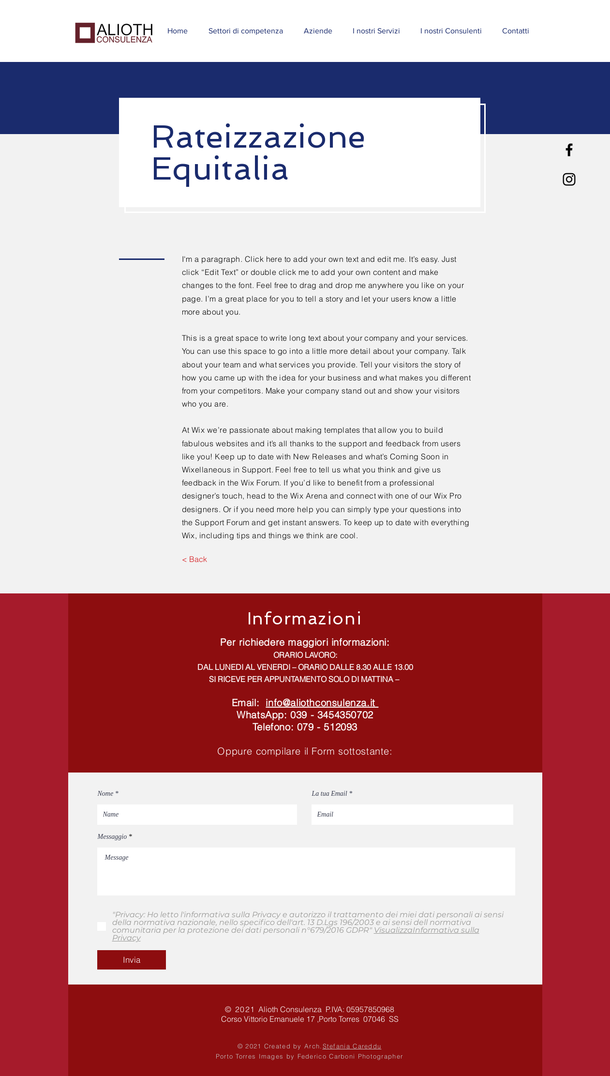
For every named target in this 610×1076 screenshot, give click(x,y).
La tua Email (329, 793)
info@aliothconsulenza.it (322, 703)
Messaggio (112, 837)
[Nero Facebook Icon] (569, 149)
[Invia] (131, 960)
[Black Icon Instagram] (569, 179)
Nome (106, 793)
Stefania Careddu (352, 1046)
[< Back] (195, 559)
